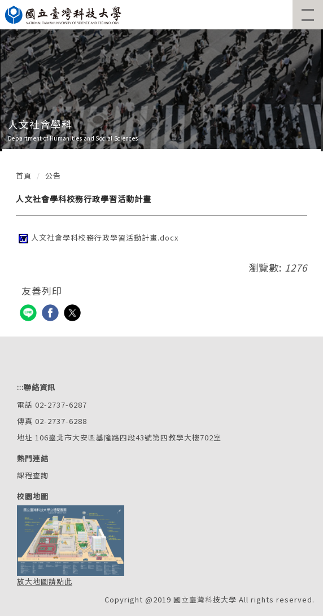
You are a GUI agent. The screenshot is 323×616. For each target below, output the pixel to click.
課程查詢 (33, 475)
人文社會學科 (40, 124)
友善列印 (41, 290)
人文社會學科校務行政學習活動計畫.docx (97, 237)
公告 (53, 175)
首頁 (24, 175)
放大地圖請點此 (44, 581)
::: (20, 387)
